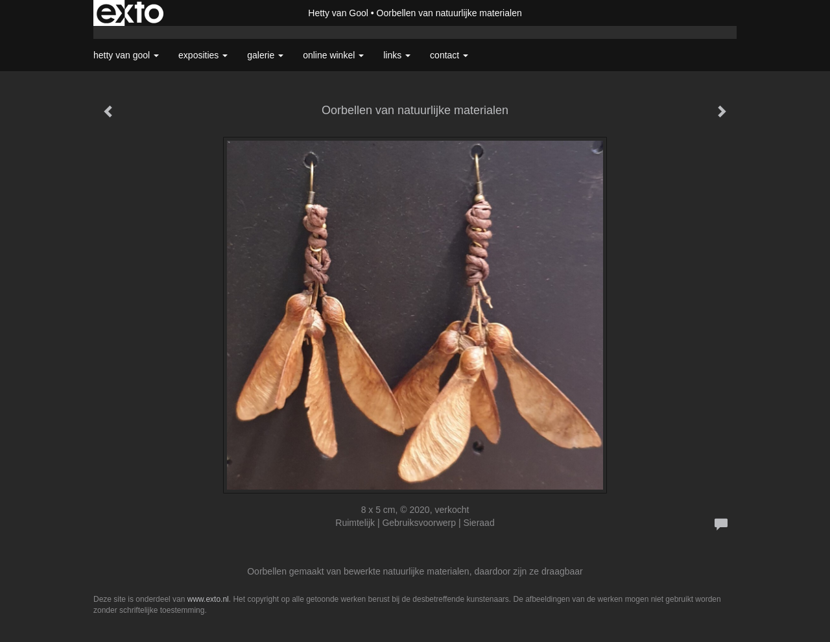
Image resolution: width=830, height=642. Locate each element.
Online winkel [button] (333, 55)
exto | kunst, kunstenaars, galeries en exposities (130, 13)
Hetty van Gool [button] (126, 55)
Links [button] (396, 55)
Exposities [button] (203, 55)
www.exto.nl (208, 599)
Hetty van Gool (338, 13)
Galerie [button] (265, 55)
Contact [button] (449, 55)
